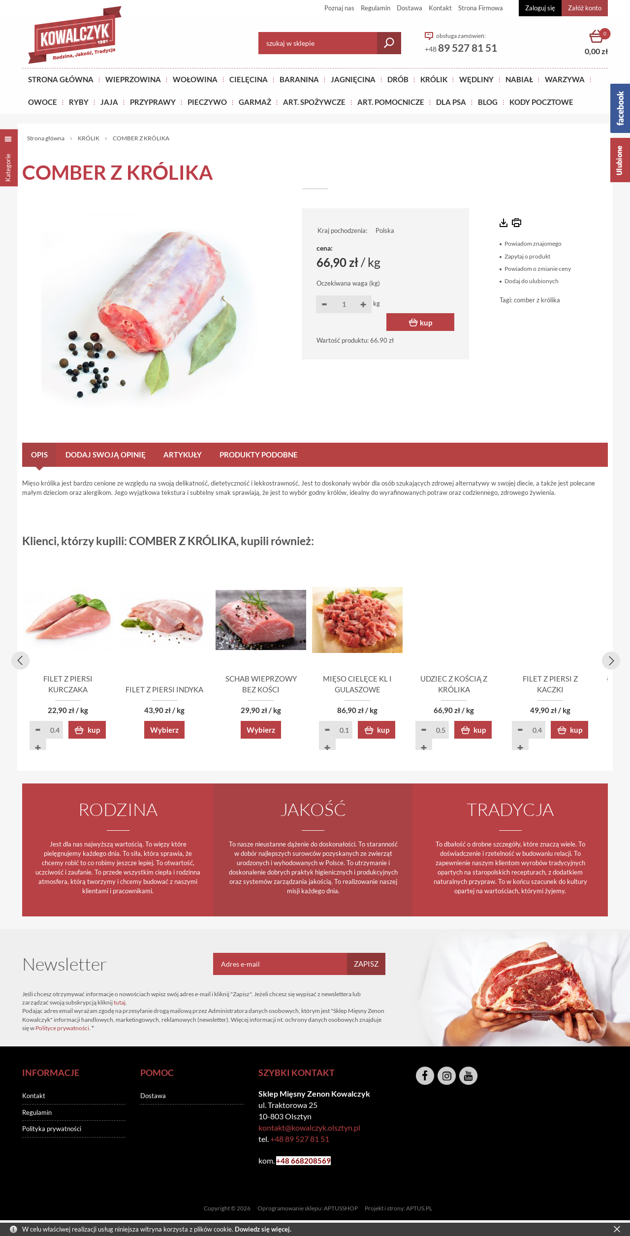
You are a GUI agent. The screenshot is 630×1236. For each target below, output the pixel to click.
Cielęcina (248, 79)
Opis (39, 454)
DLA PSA (451, 102)
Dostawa (409, 8)
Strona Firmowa (480, 8)
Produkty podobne (259, 454)
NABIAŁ (519, 79)
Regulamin (375, 8)
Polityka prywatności (51, 1130)
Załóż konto (584, 8)
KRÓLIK (433, 79)
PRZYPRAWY (153, 102)
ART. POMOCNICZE (390, 102)
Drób (398, 79)
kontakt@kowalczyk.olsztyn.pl (309, 1129)
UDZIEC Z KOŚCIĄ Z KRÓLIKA (551, 690)
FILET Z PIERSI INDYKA (197, 690)
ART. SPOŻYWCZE (314, 102)
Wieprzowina (133, 79)
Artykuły (182, 454)
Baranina (299, 79)
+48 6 (285, 1162)
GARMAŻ (255, 102)
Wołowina (195, 79)
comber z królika (537, 300)
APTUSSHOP (341, 1209)
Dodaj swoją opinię (105, 454)
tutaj (120, 1003)
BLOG (488, 102)
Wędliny (476, 79)
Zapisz (366, 965)
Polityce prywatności (62, 1029)
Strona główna (61, 79)
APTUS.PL (419, 1209)
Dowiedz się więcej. (263, 1229)
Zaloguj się (540, 8)
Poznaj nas (339, 8)
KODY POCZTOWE (541, 102)
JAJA (109, 102)
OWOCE (42, 102)
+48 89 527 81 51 (299, 1140)
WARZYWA (565, 79)
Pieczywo (207, 102)
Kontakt (440, 8)
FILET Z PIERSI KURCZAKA (79, 690)
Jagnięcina (353, 79)
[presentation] (18, 659)
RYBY (79, 102)
